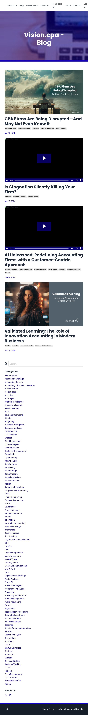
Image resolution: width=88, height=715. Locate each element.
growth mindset (52, 269)
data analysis (11, 461)
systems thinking (47, 345)
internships (10, 530)
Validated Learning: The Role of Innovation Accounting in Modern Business (40, 336)
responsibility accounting (16, 612)
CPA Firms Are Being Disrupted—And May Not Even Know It (43, 121)
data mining (10, 467)
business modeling (13, 428)
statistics (9, 654)
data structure (11, 474)
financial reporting (13, 497)
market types (11, 559)
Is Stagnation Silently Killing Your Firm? (40, 189)
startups (37, 345)
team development (13, 674)
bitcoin (8, 418)
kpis (7, 543)
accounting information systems (20, 385)
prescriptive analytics (14, 589)
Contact (76, 5)
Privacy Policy (47, 709)
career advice (11, 431)
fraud (7, 503)
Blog (22, 5)
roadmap (9, 625)
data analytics (11, 464)
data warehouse (12, 480)
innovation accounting (19, 196)
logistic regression (14, 552)
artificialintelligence (13, 405)
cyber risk (9, 454)
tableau (8, 671)
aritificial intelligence (11, 269)
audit (7, 411)
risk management (13, 621)
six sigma (9, 641)
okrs (7, 572)
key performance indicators (17, 539)
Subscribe (12, 5)
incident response (13, 513)
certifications (11, 434)
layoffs (8, 546)
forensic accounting (14, 500)
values (8, 684)
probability (9, 592)
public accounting (61, 128)
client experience (13, 441)
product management (14, 598)
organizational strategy (47, 128)
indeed (8, 516)
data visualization (13, 477)
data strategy (11, 470)
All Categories (11, 375)
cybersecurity (11, 457)
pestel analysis (12, 579)
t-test (7, 667)
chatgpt (8, 438)
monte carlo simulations (16, 566)
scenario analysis (13, 635)
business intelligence (14, 424)
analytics (7, 345)
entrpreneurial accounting (16, 490)
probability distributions (15, 595)
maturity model (11, 562)
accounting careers (10, 128)
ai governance (11, 388)
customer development (25, 269)
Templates (57, 5)
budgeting (9, 421)
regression (10, 608)
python (8, 605)
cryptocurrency (12, 448)
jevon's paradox (12, 533)
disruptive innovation (24, 128)
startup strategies (13, 648)
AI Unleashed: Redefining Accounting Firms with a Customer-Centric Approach (44, 260)
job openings (11, 536)
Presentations (32, 5)
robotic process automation (18, 628)
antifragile (9, 398)
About (68, 5)
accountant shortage (14, 379)
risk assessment (13, 618)
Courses (45, 5)
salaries (8, 631)
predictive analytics (14, 585)
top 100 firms (11, 677)
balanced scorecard (14, 415)
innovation (36, 128)
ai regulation (10, 392)
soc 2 (7, 644)
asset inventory (12, 408)
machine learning (13, 556)
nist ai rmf (10, 569)
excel (7, 493)
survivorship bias (12, 661)
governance (10, 507)
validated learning (33, 196)
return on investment (15, 615)
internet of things (13, 526)
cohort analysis (12, 444)
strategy (7, 272)
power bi (9, 582)
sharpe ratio (10, 638)
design (8, 484)
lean (7, 549)
